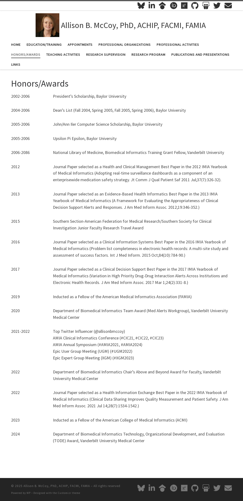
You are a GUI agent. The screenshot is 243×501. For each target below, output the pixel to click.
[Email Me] (228, 5)
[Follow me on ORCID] (173, 5)
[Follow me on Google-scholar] (162, 5)
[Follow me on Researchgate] (184, 5)
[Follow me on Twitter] (217, 5)
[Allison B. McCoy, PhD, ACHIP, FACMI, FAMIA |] (47, 24)
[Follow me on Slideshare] (206, 5)
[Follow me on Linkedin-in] (152, 5)
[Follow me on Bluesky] (141, 5)
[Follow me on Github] (194, 5)
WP (29, 493)
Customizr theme (69, 493)
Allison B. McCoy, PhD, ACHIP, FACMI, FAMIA (56, 486)
